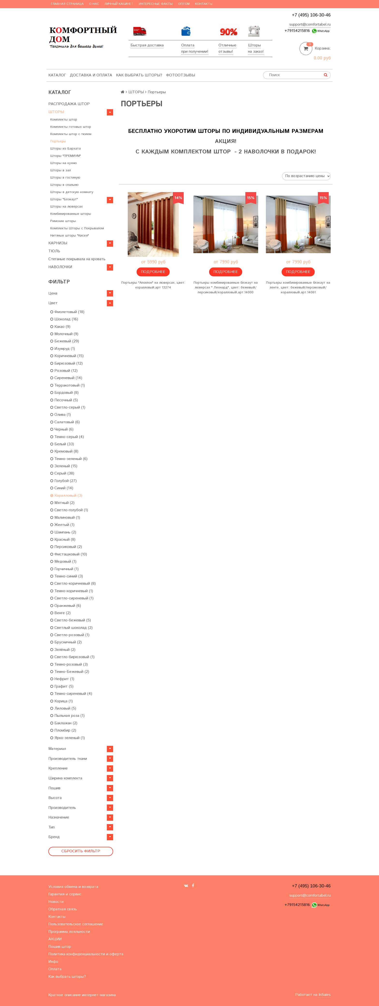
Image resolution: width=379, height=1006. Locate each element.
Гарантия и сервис (64, 894)
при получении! (194, 51)
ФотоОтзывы (180, 75)
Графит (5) (61, 686)
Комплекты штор (63, 119)
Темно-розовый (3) (69, 664)
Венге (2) (60, 613)
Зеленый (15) (63, 466)
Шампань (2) (63, 532)
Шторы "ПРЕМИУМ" (65, 155)
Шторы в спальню (64, 184)
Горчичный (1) (64, 569)
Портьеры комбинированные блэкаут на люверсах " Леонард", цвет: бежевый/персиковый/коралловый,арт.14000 (226, 287)
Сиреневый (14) (66, 378)
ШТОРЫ (56, 112)
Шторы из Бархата (65, 148)
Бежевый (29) (64, 341)
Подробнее (153, 272)
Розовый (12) (64, 371)
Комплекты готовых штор (70, 126)
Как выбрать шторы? (139, 75)
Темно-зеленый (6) (68, 459)
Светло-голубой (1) (69, 510)
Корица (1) (61, 701)
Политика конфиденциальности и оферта (85, 954)
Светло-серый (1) (67, 407)
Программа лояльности (69, 931)
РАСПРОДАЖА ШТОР (69, 104)
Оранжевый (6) (65, 606)
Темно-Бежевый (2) (69, 672)
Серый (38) (62, 473)
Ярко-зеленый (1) (67, 738)
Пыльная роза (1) (67, 716)
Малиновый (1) (65, 517)
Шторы (254, 45)
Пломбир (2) (63, 730)
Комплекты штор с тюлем (70, 134)
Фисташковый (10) (68, 554)
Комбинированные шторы (70, 213)
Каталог (57, 75)
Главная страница (67, 4)
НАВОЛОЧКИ (60, 267)
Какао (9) (60, 327)
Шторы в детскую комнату (71, 192)
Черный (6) (61, 429)
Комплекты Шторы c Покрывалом (77, 228)
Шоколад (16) (64, 319)
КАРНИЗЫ (57, 243)
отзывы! (226, 51)
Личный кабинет (118, 4)
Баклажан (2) (63, 723)
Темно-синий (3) (66, 576)
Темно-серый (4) (67, 437)
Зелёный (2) (62, 650)
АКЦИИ (55, 939)
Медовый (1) (63, 561)
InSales (325, 995)
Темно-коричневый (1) (71, 591)
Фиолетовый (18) (67, 312)
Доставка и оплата (91, 75)
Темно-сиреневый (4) (71, 694)
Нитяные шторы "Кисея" (69, 235)
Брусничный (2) (66, 642)
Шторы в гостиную (65, 177)
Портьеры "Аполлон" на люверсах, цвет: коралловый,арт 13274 (153, 285)
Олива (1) (60, 414)
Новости (56, 902)
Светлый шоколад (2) (71, 628)
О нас (94, 4)
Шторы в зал (60, 170)
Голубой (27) (63, 481)
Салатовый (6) (65, 422)
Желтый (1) (62, 525)
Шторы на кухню (63, 163)
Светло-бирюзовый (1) (72, 657)
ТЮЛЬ (54, 251)
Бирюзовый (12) (66, 363)
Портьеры (58, 141)
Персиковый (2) (66, 547)
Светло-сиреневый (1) (72, 598)
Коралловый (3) (66, 495)
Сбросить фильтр (80, 851)
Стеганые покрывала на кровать (76, 259)
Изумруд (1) (62, 349)
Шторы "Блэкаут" (64, 199)
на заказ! (256, 51)
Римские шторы (63, 221)
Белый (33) (62, 444)
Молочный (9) (64, 334)
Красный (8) (62, 539)
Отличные (227, 45)
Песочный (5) (64, 400)
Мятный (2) (62, 503)
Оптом (184, 4)
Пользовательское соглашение (75, 924)
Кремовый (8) (64, 451)
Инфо (53, 961)
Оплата (187, 45)
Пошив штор (59, 946)
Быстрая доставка (147, 45)
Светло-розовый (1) (69, 635)
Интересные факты (156, 4)
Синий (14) (61, 488)
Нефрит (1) (62, 679)
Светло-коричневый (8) (73, 583)
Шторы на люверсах (66, 206)
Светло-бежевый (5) (70, 620)
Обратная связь (62, 909)
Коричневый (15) (67, 356)
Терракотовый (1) (67, 385)
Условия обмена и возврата (73, 887)
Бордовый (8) (64, 392)
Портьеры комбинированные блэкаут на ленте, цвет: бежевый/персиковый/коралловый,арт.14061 (298, 287)
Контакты (203, 4)
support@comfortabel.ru (310, 24)
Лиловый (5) (63, 708)
